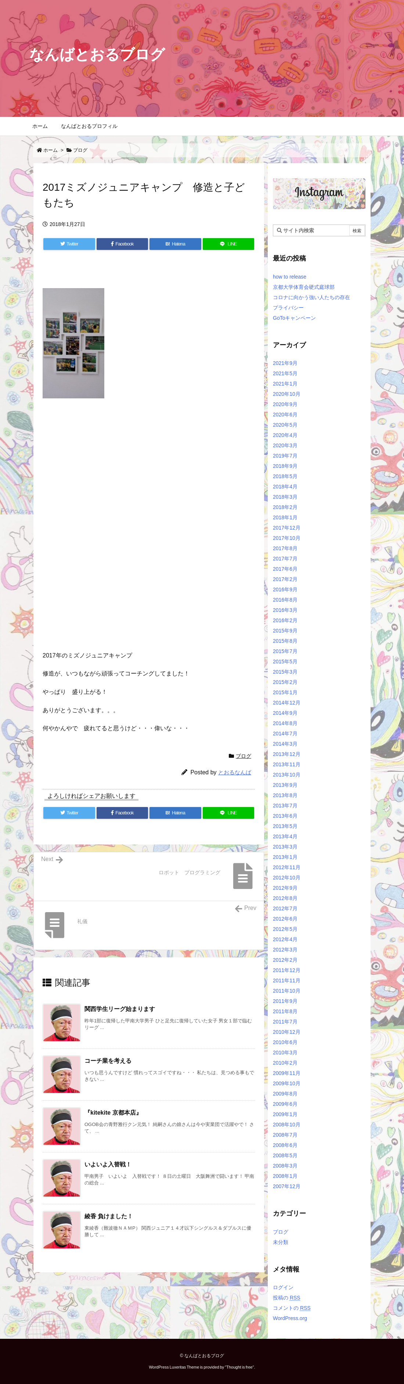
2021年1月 (285, 384)
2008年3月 (285, 1166)
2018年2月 (285, 507)
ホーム (50, 150)
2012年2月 (285, 960)
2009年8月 (285, 1094)
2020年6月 (285, 414)
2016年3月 (285, 610)
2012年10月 (286, 878)
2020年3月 (285, 445)
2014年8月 (285, 723)
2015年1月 (285, 692)
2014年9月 (285, 713)
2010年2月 (285, 1063)
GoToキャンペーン (294, 318)
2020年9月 (285, 404)
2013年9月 (285, 785)
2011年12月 (286, 970)
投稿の (286, 1298)
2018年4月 (285, 487)
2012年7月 (285, 908)
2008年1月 (285, 1176)
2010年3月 (285, 1052)
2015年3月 (285, 672)
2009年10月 (286, 1083)
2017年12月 (286, 528)
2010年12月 (286, 1032)
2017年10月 (286, 538)
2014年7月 (285, 733)
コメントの (292, 1308)
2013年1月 (285, 857)
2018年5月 (285, 476)
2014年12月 (286, 703)
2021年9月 (285, 363)
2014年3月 (285, 744)
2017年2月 (285, 579)
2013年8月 (285, 795)
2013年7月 (285, 805)
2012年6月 (285, 919)
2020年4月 (285, 435)
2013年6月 (285, 816)
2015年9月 (285, 631)
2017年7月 (285, 559)
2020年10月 (286, 394)
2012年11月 (286, 867)
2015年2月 (285, 682)
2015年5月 (285, 661)
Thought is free (239, 1367)
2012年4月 (285, 939)
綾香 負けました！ (108, 1216)
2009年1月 (285, 1114)
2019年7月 (285, 456)
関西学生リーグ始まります (119, 1009)
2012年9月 (285, 888)
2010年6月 (285, 1042)
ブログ (80, 150)
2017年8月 (285, 548)
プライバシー (288, 308)
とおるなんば (234, 772)
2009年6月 (285, 1104)
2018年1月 (285, 517)
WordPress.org (290, 1318)
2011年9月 (285, 1001)
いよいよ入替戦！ (107, 1164)
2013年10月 (286, 775)
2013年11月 (286, 764)
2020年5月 (285, 425)
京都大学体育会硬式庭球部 (304, 287)
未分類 (280, 1242)
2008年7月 (285, 1135)
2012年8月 (285, 898)
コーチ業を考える (107, 1061)
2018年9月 (285, 466)
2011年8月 (285, 1011)
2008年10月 (286, 1124)
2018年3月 (285, 497)
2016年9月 (285, 589)
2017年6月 (285, 569)
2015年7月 (285, 651)
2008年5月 (285, 1155)
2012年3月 (285, 950)
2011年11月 (286, 980)
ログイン (283, 1287)
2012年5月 (285, 929)
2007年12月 (286, 1186)
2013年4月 (285, 836)
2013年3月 (285, 847)
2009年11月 (286, 1073)
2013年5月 (285, 826)
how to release (289, 277)
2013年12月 (286, 754)
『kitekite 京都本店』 (113, 1112)
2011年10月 (286, 991)
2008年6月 (285, 1145)
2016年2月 (285, 620)
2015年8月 (285, 641)
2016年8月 (285, 600)
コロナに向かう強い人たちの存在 (311, 297)
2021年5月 (285, 373)
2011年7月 (285, 1022)
